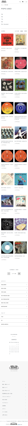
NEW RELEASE (4, 306)
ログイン (4, 408)
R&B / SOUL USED (4, 302)
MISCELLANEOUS (4, 324)
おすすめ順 (17, 31)
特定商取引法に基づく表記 (7, 393)
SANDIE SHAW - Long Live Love (21, 71)
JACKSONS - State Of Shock (6, 48)
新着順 (25, 31)
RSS (3, 399)
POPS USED (3, 292)
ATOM (6, 399)
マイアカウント (5, 402)
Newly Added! (3, 284)
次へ (19, 273)
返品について (4, 387)
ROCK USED (3, 288)
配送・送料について (6, 384)
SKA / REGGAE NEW (5, 299)
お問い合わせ (4, 414)
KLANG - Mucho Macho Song (20, 232)
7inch (2, 316)
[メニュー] (26, 2)
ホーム (3, 381)
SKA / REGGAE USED (5, 295)
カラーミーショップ (3, 421)
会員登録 (4, 405)
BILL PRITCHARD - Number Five (21, 141)
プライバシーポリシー (6, 396)
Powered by (14, 424)
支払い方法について (6, 390)
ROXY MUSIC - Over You (5, 187)
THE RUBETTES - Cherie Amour (7, 71)
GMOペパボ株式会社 (18, 421)
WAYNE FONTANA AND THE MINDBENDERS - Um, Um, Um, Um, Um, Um (21, 118)
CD (1, 320)
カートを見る (4, 411)
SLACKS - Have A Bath (19, 187)
